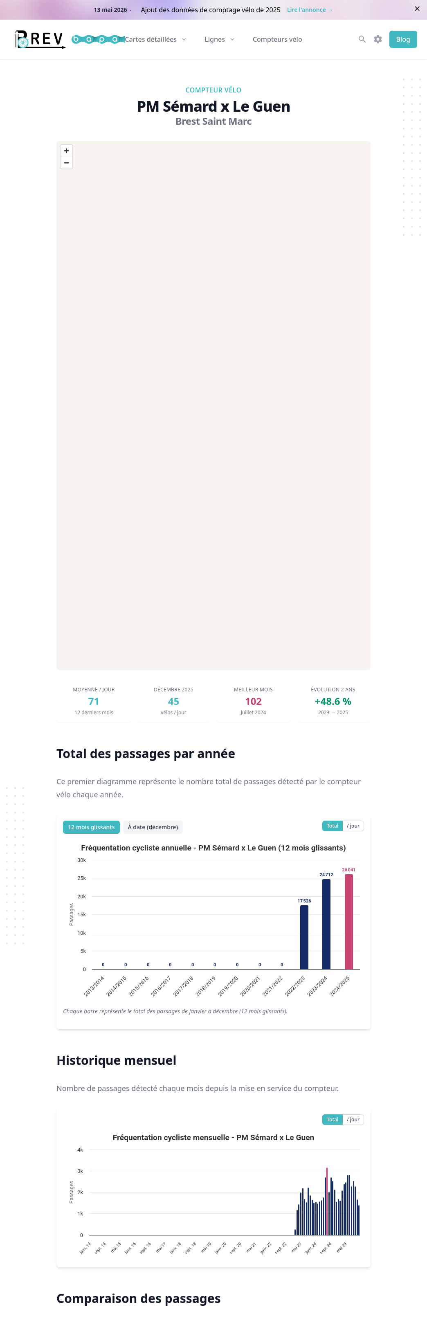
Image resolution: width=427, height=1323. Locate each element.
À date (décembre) (153, 827)
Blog (403, 39)
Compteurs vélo (277, 39)
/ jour (353, 825)
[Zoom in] (66, 151)
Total (332, 825)
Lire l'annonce (310, 10)
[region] (213, 405)
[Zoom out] (66, 163)
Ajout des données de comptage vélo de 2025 (210, 9)
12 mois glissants (91, 827)
